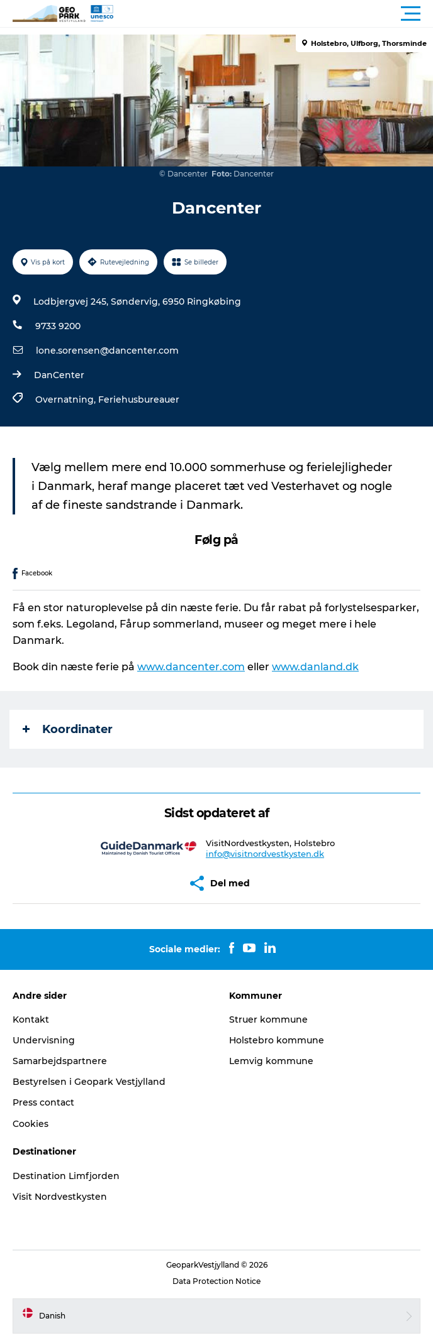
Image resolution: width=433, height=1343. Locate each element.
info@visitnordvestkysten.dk (265, 854)
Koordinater (68, 729)
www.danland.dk (315, 667)
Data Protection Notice (216, 1281)
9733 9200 (58, 326)
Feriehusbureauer (138, 399)
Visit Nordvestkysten (60, 1196)
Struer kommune (268, 1019)
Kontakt (31, 1019)
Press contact (43, 1102)
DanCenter (59, 375)
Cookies (30, 1123)
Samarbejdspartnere (60, 1061)
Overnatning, (66, 399)
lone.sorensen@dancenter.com (107, 350)
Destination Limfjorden (66, 1176)
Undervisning (44, 1040)
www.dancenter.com (191, 667)
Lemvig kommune (271, 1061)
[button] (273, 13)
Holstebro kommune (276, 1040)
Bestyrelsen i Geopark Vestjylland (89, 1081)
